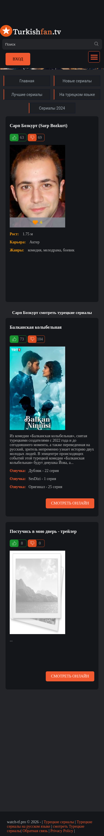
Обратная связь (35, 831)
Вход (18, 59)
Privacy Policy (61, 831)
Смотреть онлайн (70, 503)
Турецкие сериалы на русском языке (49, 824)
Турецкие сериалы (59, 822)
